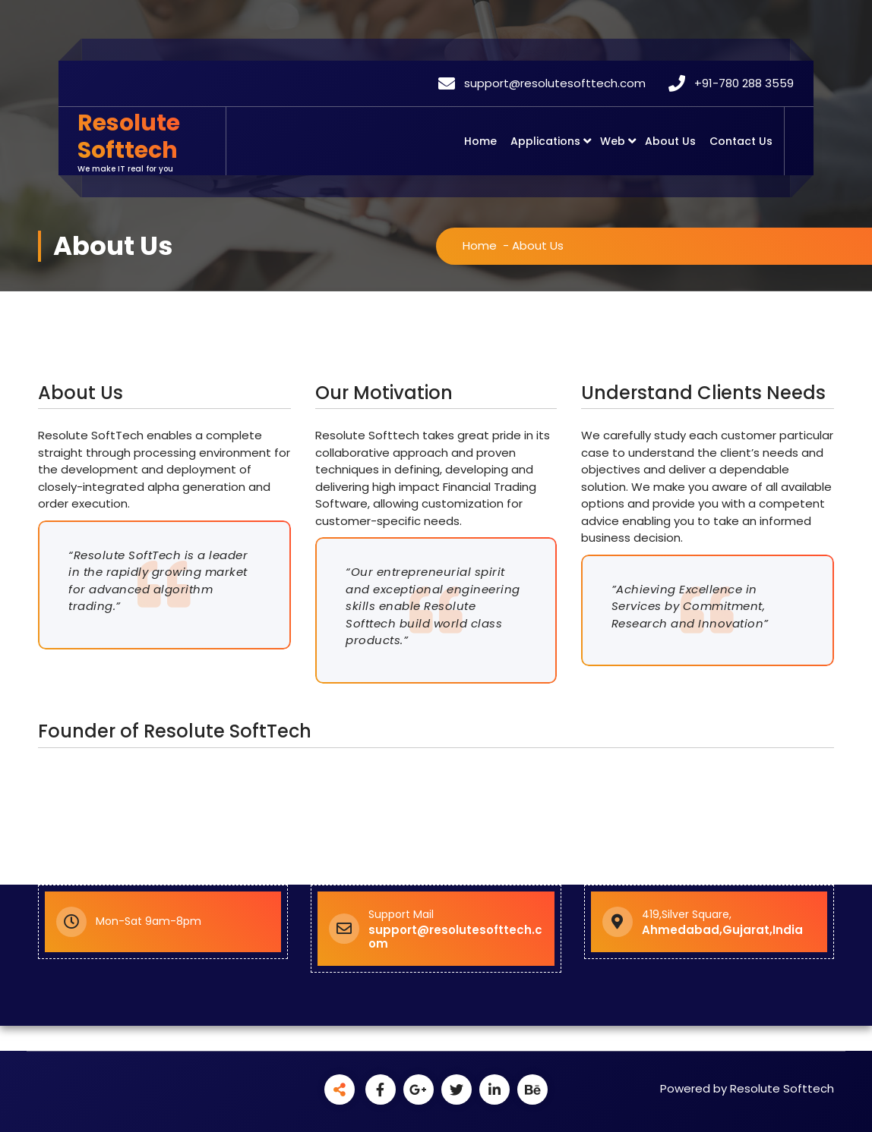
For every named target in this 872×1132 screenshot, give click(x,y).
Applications (545, 141)
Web (612, 141)
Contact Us (740, 141)
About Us (670, 141)
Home (480, 141)
